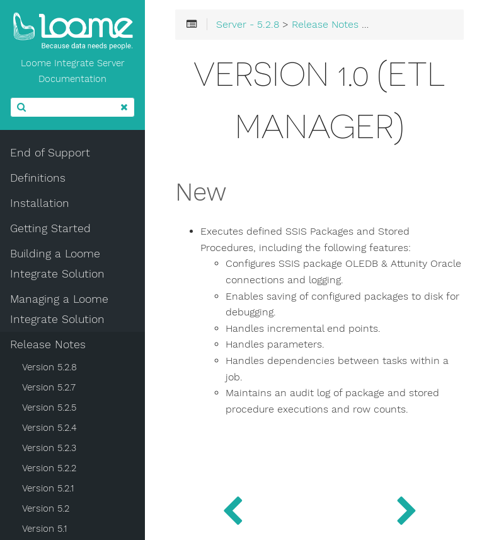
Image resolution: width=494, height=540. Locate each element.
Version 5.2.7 (49, 387)
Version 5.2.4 (49, 427)
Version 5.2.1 (48, 488)
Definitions (38, 178)
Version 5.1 (44, 528)
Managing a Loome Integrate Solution (59, 309)
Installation (39, 203)
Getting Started (50, 228)
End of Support (50, 152)
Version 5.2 (45, 508)
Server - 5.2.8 (247, 24)
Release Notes (48, 344)
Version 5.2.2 (49, 468)
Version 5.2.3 (49, 448)
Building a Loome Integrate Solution (57, 263)
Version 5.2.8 (49, 367)
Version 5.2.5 (49, 407)
